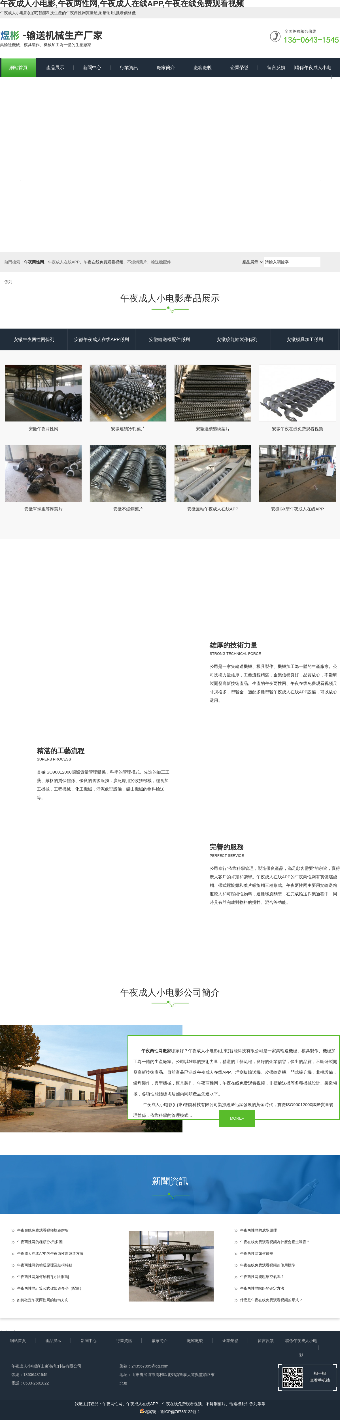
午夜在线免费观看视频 (103, 262)
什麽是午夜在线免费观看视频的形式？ (271, 1300)
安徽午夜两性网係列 (34, 339)
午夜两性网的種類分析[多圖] (40, 1242)
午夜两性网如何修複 (256, 1253)
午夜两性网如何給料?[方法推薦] (43, 1277)
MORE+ (237, 1118)
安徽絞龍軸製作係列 (237, 339)
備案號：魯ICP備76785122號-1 (170, 1411)
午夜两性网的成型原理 (258, 1230)
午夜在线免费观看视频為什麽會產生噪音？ (275, 1242)
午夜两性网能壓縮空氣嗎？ (262, 1277)
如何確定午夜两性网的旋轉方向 (43, 1300)
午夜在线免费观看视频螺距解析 (43, 1230)
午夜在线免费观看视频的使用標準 (267, 1265)
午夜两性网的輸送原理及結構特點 (44, 1265)
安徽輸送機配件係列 (169, 339)
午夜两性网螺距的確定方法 (262, 1288)
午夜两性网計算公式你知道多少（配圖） (50, 1288)
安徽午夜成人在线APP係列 (101, 339)
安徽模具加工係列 (305, 339)
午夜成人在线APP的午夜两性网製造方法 (50, 1253)
